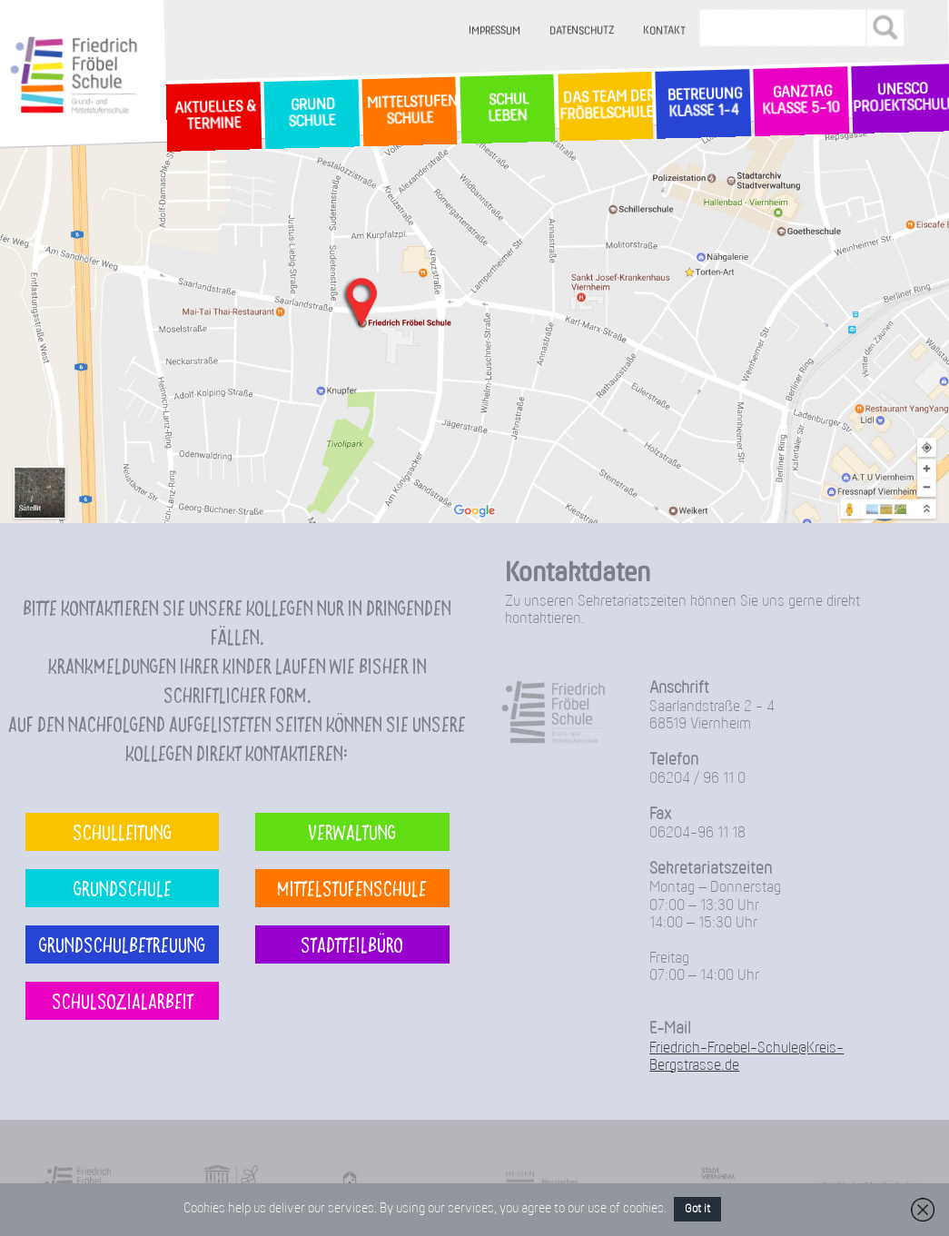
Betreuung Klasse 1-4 (703, 103)
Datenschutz (581, 31)
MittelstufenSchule (410, 111)
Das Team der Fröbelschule (605, 106)
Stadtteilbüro (352, 944)
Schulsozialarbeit (122, 1000)
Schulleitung (122, 831)
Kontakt (664, 31)
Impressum (494, 31)
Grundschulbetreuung (122, 944)
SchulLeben (507, 108)
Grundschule (123, 887)
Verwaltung (352, 831)
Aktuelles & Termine (213, 115)
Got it (697, 1209)
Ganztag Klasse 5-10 (801, 101)
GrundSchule (311, 113)
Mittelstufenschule (352, 887)
